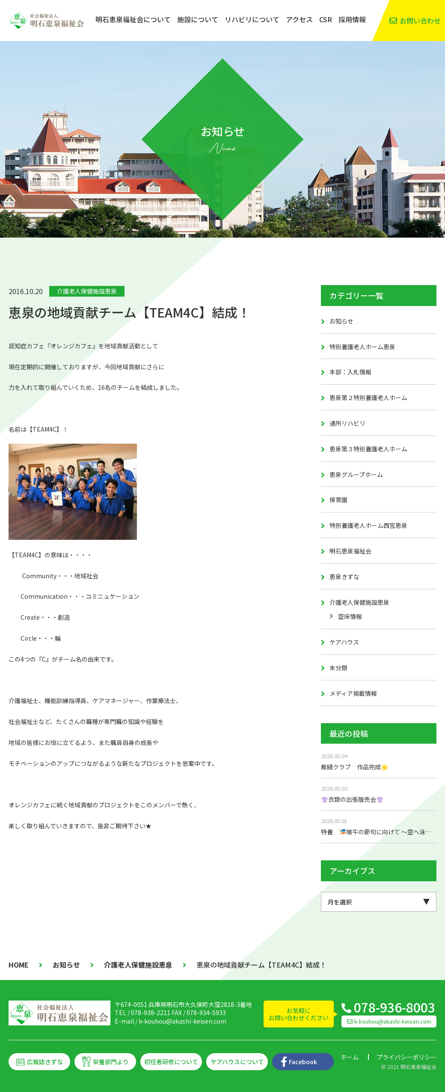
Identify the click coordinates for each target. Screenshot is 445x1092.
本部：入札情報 (350, 372)
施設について (197, 19)
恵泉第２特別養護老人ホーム (368, 397)
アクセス (299, 19)
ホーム (350, 1057)
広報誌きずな (45, 1061)
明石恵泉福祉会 (350, 551)
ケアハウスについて (237, 1061)
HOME (19, 965)
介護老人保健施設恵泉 (87, 291)
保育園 (338, 499)
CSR (325, 19)
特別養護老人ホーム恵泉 (362, 346)
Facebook (303, 1061)
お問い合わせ (420, 20)
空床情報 (350, 616)
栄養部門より (111, 1061)
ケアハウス (344, 642)
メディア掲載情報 (353, 693)
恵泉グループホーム (356, 474)
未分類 (338, 667)
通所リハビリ (347, 423)
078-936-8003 (394, 1007)
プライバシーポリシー (406, 1057)
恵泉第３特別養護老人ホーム (368, 448)
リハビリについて (252, 19)
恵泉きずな (344, 576)
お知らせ (341, 321)
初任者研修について (171, 1061)
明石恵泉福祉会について (133, 19)
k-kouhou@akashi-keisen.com (182, 1021)
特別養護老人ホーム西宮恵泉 (368, 525)
